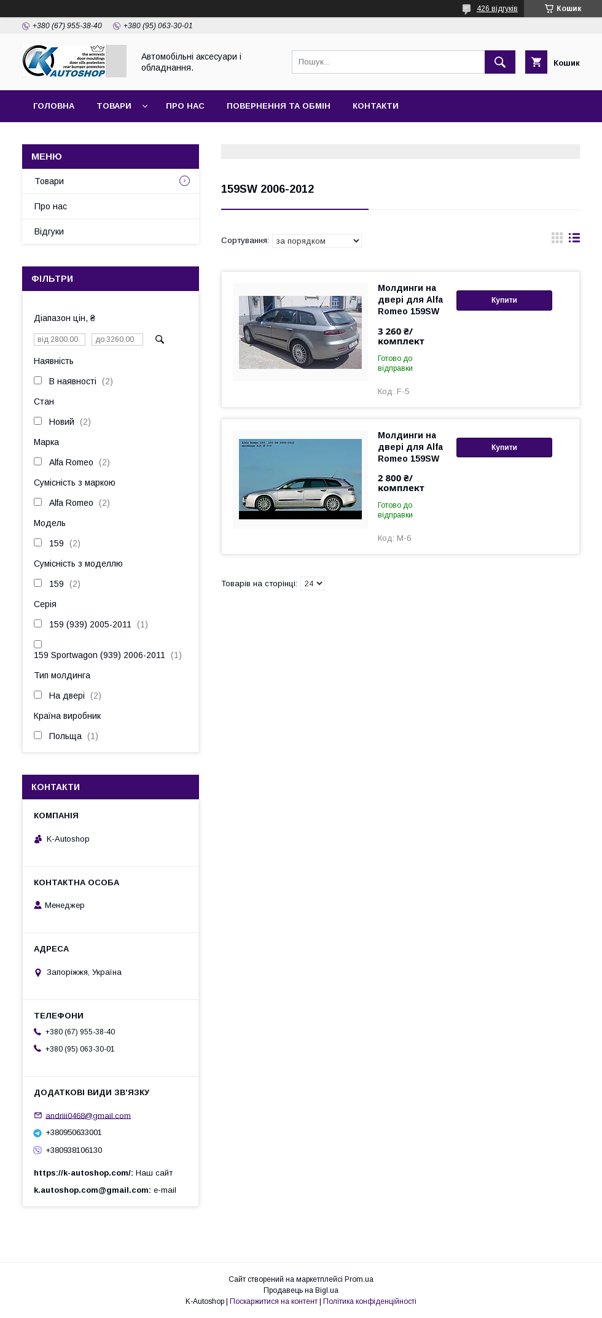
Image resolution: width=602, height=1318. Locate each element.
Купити (504, 300)
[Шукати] (500, 62)
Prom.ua (359, 1279)
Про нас (185, 105)
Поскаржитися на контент (274, 1301)
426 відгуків (497, 8)
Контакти (376, 105)
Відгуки (49, 231)
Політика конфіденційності (369, 1301)
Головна (53, 105)
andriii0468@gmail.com (88, 1115)
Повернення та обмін (278, 105)
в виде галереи (557, 240)
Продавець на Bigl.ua (301, 1290)
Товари (113, 105)
